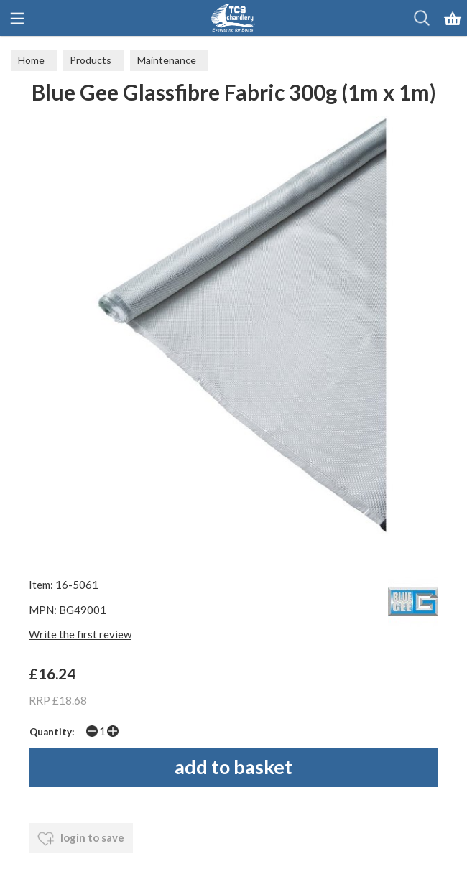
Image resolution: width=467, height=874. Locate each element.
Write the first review (80, 634)
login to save (80, 838)
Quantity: (52, 732)
